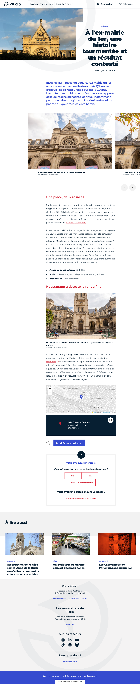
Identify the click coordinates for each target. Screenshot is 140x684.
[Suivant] (132, 187)
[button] (81, 397)
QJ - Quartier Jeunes (79, 422)
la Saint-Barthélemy (76, 222)
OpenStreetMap (106, 412)
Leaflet (94, 412)
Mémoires (51, 361)
